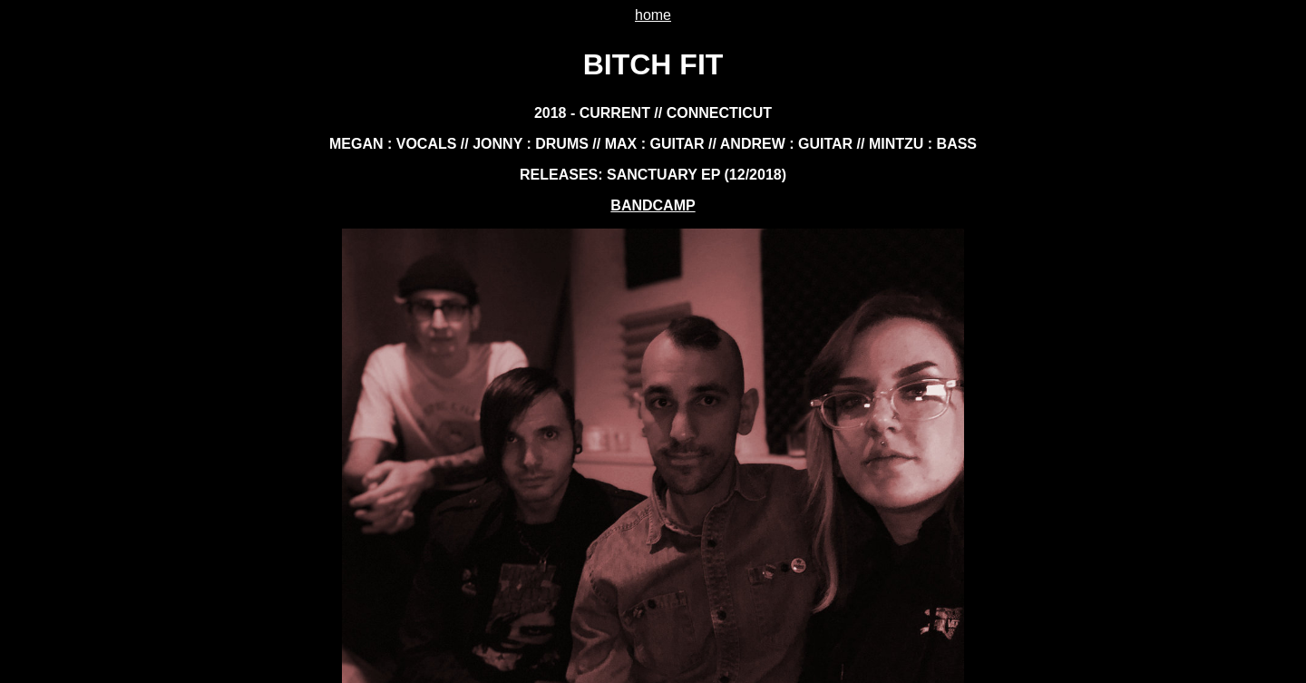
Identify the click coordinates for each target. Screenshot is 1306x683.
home (653, 15)
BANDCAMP (652, 205)
